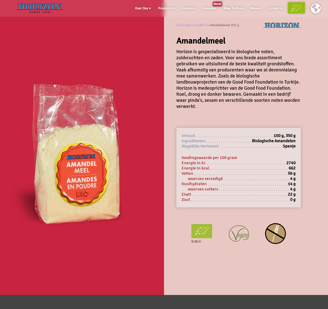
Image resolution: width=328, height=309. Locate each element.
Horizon (194, 25)
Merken (189, 8)
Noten (205, 25)
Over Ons (143, 8)
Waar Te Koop (233, 8)
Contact (275, 8)
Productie (166, 8)
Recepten (210, 7)
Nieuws (255, 8)
